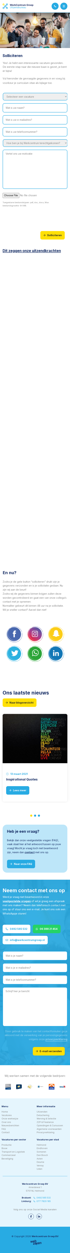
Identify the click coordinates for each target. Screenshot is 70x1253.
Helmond (41, 1145)
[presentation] (29, 218)
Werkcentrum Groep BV (45, 1236)
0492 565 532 (16, 928)
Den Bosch (42, 1155)
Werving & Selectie (46, 1118)
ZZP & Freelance (45, 1122)
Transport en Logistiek (13, 1151)
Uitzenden (42, 1111)
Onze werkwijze (10, 1118)
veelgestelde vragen (17, 901)
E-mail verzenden (49, 1051)
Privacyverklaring (45, 1132)
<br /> (30, 307)
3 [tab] (39, 816)
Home (5, 1111)
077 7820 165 (42, 1201)
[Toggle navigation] (63, 6)
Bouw (4, 1148)
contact (30, 852)
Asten (40, 1158)
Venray (40, 1165)
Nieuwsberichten (10, 1125)
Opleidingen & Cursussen (50, 1125)
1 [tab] (31, 816)
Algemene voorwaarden (49, 1129)
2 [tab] (35, 816)
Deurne (40, 1162)
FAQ (4, 1129)
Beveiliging (7, 1158)
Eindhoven (42, 1148)
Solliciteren (52, 235)
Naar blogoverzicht (20, 702)
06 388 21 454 (47, 928)
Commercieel (9, 1155)
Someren (41, 1151)
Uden (39, 1169)
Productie (7, 1145)
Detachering (43, 1115)
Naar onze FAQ (21, 863)
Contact (6, 1132)
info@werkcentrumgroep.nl (25, 939)
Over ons (6, 1122)
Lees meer (17, 790)
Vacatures (7, 1115)
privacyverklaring (56, 1039)
